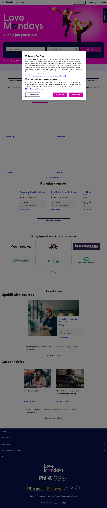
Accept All (76, 94)
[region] (54, 75)
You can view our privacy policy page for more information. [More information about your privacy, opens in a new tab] (47, 76)
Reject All (60, 94)
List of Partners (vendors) (34, 89)
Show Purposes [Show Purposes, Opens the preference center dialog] (33, 94)
